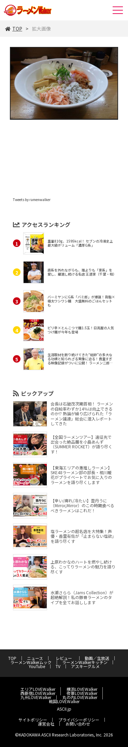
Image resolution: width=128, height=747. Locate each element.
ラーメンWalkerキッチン (85, 662)
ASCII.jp (64, 709)
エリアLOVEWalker (37, 689)
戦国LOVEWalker (64, 701)
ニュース (35, 658)
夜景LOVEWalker (82, 693)
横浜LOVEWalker (82, 689)
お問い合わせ (78, 724)
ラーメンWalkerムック (31, 662)
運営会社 (46, 724)
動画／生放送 (97, 658)
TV (58, 666)
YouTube (37, 666)
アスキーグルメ (85, 666)
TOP (13, 28)
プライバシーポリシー (78, 720)
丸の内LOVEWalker (79, 697)
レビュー (66, 658)
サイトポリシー (32, 720)
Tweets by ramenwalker (32, 199)
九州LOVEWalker (35, 697)
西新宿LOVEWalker (37, 693)
